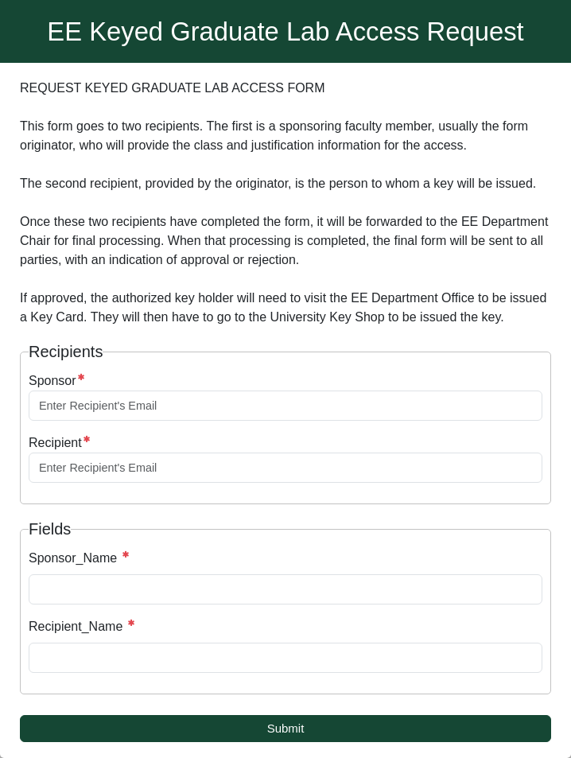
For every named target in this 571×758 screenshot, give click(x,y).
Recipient (55, 442)
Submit (286, 728)
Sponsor (52, 380)
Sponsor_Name (75, 558)
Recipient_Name (77, 626)
